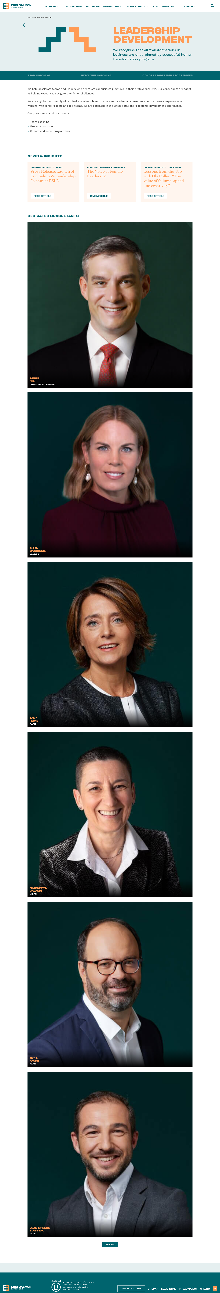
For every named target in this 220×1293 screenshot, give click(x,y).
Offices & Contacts (164, 6)
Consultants (113, 6)
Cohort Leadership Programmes (167, 75)
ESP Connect (188, 6)
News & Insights (137, 6)
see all (110, 1244)
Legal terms (168, 1288)
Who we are (93, 6)
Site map (153, 1288)
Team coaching (39, 75)
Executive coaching (96, 75)
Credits (205, 1288)
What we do (54, 6)
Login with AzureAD (131, 1288)
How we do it (74, 6)
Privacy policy (188, 1288)
